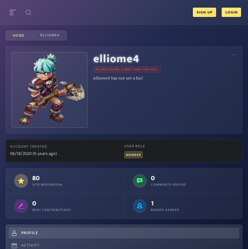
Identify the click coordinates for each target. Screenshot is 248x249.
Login (231, 12)
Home (19, 35)
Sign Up (204, 12)
